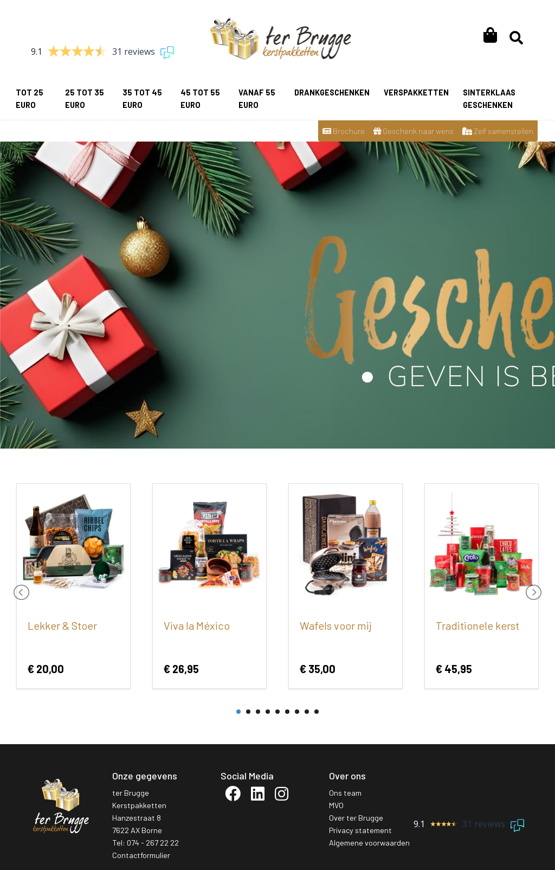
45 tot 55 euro (200, 99)
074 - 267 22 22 (153, 842)
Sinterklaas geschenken (489, 99)
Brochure (343, 131)
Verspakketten (416, 92)
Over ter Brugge (356, 817)
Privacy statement (360, 830)
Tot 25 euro (29, 99)
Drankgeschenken (332, 92)
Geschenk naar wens (413, 131)
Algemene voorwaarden (369, 842)
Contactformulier (141, 855)
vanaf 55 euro (256, 99)
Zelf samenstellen (497, 131)
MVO (336, 805)
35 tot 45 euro (142, 99)
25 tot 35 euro (84, 99)
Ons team (345, 792)
